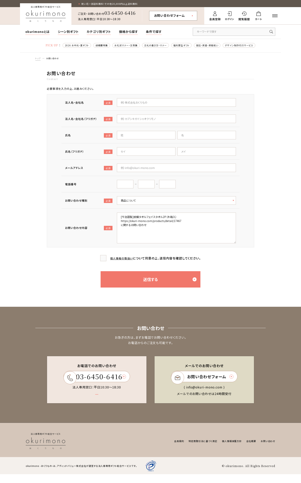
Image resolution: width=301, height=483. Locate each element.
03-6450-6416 (120, 13)
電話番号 (71, 186)
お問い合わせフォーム (169, 16)
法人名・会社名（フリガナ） (88, 121)
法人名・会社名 (88, 104)
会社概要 (248, 450)
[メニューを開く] (275, 16)
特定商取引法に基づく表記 (193, 450)
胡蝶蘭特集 (93, 46)
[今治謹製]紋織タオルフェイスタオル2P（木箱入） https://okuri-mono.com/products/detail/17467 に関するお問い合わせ (176, 229)
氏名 (88, 137)
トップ (38, 60)
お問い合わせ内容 (88, 230)
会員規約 (166, 450)
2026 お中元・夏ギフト (65, 46)
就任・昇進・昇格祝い (214, 46)
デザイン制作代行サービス (251, 46)
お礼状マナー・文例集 (121, 46)
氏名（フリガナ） (88, 153)
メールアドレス (88, 170)
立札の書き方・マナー (155, 46)
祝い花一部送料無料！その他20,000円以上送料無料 (114, 4)
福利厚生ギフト (184, 46)
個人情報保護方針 (226, 450)
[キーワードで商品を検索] (234, 32)
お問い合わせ (54, 60)
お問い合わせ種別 (88, 202)
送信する (173, 284)
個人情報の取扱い (121, 260)
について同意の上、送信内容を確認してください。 (156, 260)
